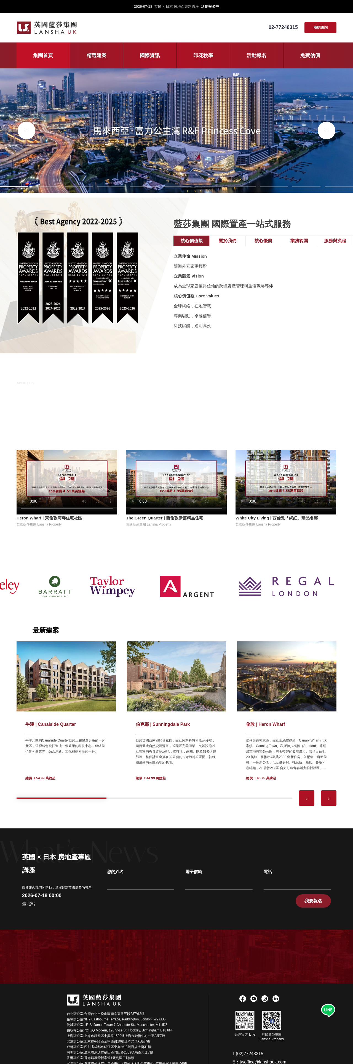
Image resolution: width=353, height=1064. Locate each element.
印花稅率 (203, 55)
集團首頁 (43, 55)
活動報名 (256, 55)
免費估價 (310, 55)
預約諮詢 (320, 27)
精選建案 (96, 55)
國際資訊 (150, 55)
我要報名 (313, 900)
